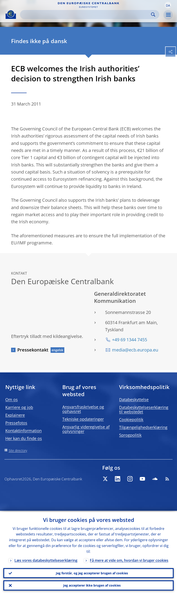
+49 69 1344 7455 (129, 340)
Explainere (15, 415)
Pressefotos (16, 422)
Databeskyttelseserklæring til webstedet (143, 409)
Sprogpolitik (130, 435)
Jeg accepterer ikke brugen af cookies (92, 585)
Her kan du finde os (23, 438)
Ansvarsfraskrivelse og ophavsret (83, 409)
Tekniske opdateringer (83, 419)
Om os (11, 399)
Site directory (18, 450)
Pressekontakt (32, 350)
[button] (168, 5)
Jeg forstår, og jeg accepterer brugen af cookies (92, 572)
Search (153, 14)
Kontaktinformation (23, 430)
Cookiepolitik (131, 419)
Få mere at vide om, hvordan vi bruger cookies (129, 559)
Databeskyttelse (134, 399)
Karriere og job (19, 407)
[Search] (86, 14)
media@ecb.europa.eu (135, 350)
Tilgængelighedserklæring (143, 427)
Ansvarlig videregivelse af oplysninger (86, 429)
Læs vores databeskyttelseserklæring (45, 559)
